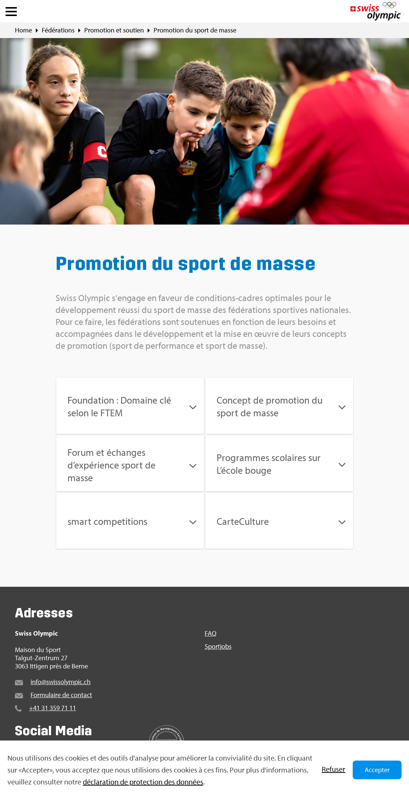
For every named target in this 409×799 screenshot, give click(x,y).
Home (23, 30)
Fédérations (58, 30)
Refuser (333, 769)
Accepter (377, 769)
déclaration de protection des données (143, 781)
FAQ (210, 633)
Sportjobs (218, 646)
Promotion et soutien (114, 30)
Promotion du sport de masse (195, 30)
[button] (11, 10)
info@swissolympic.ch (61, 681)
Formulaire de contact (61, 694)
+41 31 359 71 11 (52, 708)
